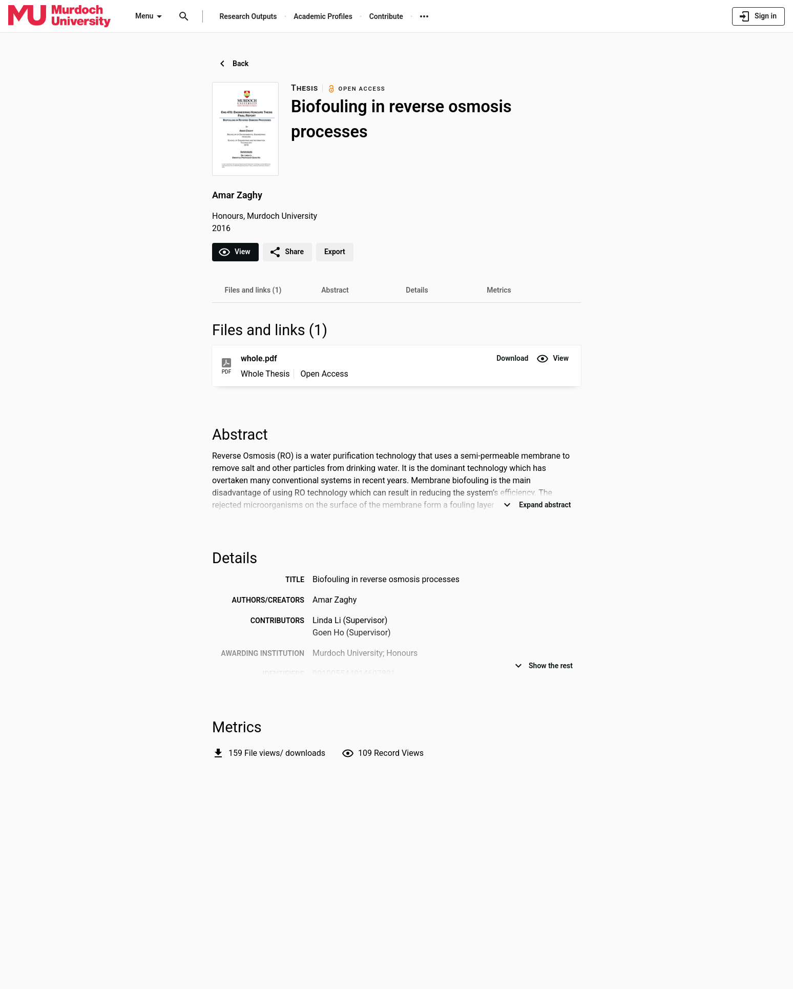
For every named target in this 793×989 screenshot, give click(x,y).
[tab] (253, 290)
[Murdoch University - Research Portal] (59, 16)
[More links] (424, 16)
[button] (512, 358)
